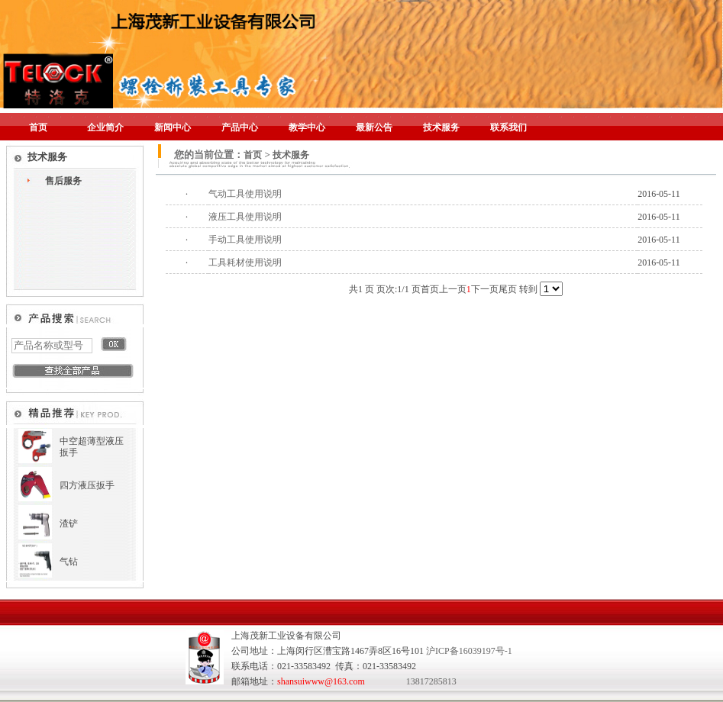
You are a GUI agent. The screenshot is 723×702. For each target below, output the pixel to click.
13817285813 (431, 681)
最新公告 (374, 127)
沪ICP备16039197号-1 (469, 651)
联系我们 (508, 127)
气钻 (69, 561)
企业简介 (105, 127)
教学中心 (307, 127)
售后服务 (63, 181)
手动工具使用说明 (245, 239)
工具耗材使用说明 (245, 262)
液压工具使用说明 (245, 216)
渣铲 (69, 523)
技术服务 (441, 127)
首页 (38, 127)
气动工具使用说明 (245, 193)
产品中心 (239, 127)
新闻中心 (172, 127)
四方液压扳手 (87, 485)
